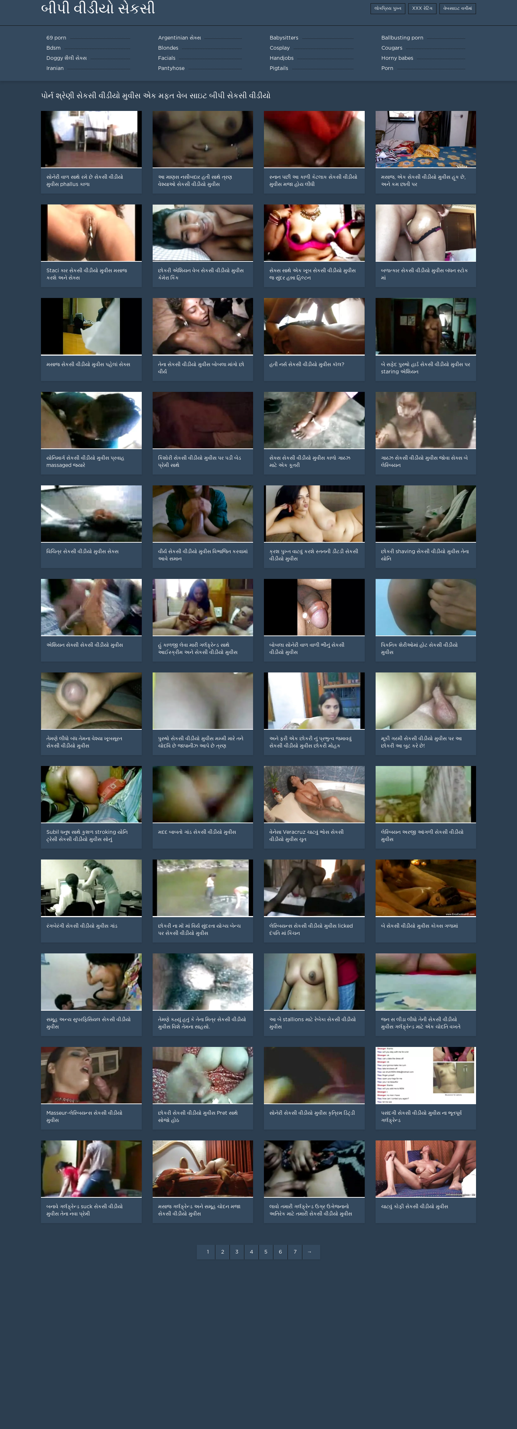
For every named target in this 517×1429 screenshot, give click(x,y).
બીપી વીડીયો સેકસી (98, 8)
